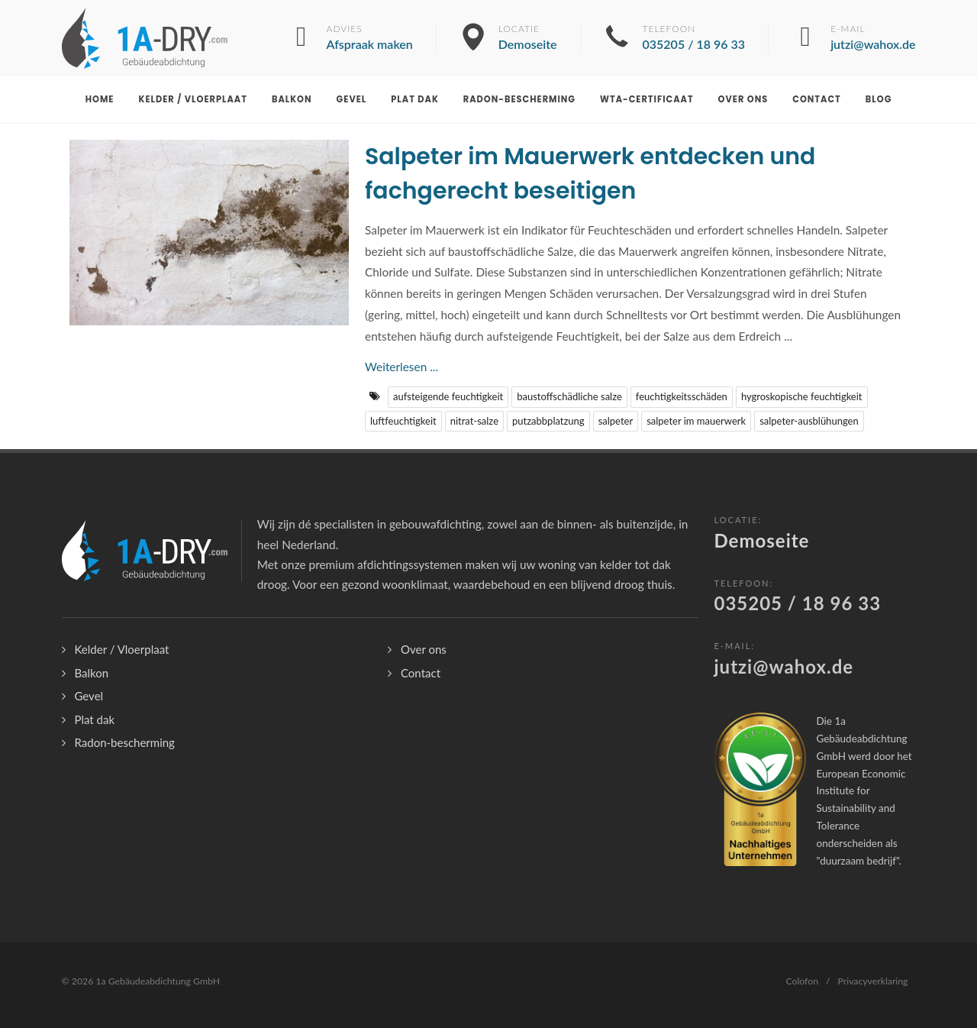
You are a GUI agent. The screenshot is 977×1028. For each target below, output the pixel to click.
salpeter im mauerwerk (696, 421)
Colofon (801, 981)
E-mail (872, 38)
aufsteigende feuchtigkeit (448, 396)
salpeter (616, 421)
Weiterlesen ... (401, 366)
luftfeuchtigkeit (403, 421)
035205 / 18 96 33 (798, 603)
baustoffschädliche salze (569, 396)
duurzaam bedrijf (858, 861)
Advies (370, 38)
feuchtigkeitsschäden (681, 396)
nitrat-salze (474, 421)
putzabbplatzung (548, 421)
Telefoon (694, 38)
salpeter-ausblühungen (809, 421)
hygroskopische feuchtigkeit (802, 396)
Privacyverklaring (873, 981)
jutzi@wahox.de (784, 666)
